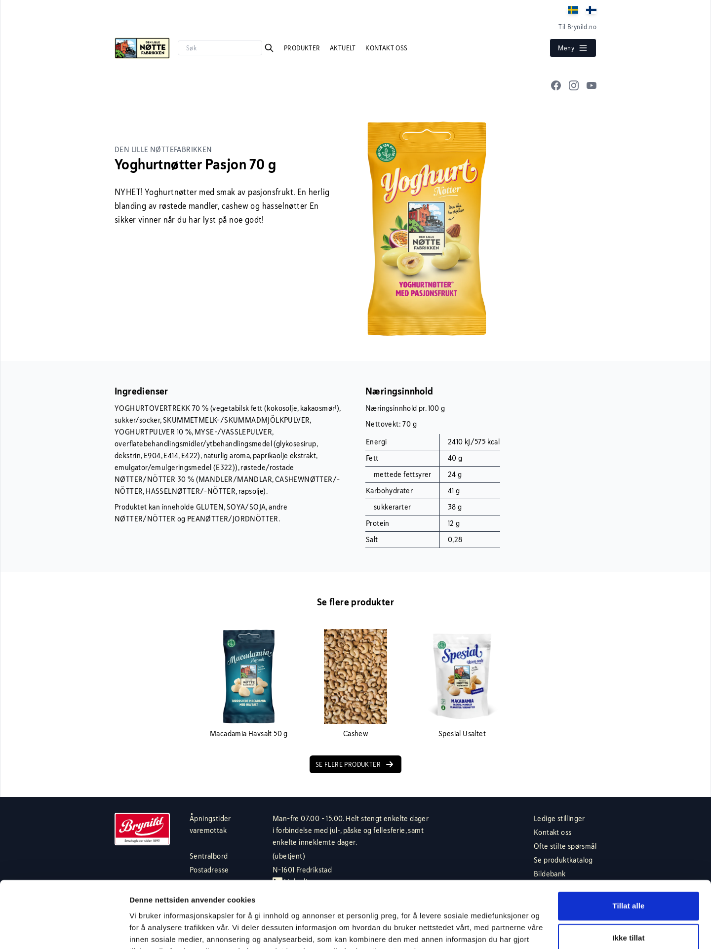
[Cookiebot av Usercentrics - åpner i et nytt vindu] (64, 929)
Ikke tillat (628, 889)
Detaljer (143, 929)
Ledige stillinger (559, 818)
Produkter (303, 47)
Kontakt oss (386, 47)
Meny (573, 48)
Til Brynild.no (577, 26)
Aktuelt (343, 47)
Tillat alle (628, 857)
